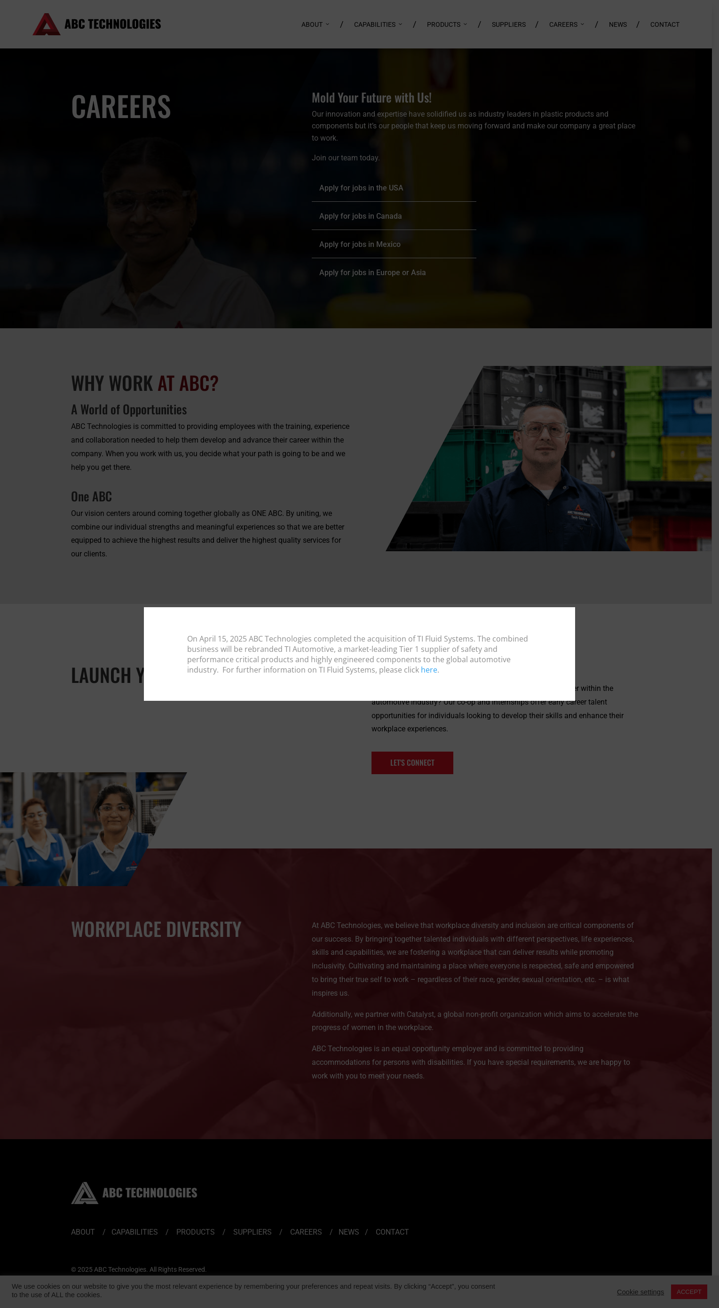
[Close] (567, 614)
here (429, 670)
